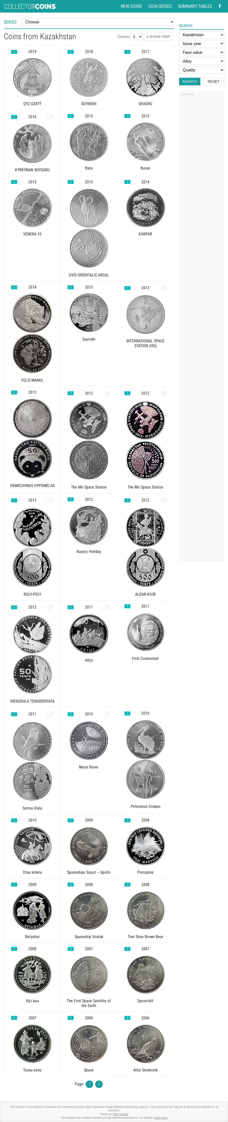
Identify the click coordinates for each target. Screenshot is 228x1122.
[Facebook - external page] (219, 6)
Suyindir (88, 339)
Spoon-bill (145, 1000)
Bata (89, 168)
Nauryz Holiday (89, 551)
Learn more (160, 1117)
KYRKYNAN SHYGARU (32, 170)
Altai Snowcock (145, 1070)
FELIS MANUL (32, 380)
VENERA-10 (32, 234)
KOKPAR (145, 234)
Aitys (89, 660)
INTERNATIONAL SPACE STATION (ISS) (145, 343)
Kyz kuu (32, 1000)
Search (189, 81)
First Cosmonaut (145, 658)
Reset (213, 81)
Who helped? (121, 1114)
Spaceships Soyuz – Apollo (88, 872)
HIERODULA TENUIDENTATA (32, 701)
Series (10, 22)
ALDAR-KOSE (145, 594)
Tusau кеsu (32, 1070)
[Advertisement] (202, 174)
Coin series (160, 6)
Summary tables (195, 6)
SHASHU (145, 103)
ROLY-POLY (32, 594)
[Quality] (201, 70)
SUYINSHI (88, 103)
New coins (131, 6)
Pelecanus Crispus (145, 806)
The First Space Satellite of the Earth (89, 1003)
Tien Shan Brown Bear (145, 936)
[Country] (201, 34)
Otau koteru (32, 872)
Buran (145, 168)
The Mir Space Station (89, 487)
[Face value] (201, 52)
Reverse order (158, 36)
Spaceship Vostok (89, 936)
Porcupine (145, 872)
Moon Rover (88, 767)
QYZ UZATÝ (32, 103)
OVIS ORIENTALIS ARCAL (89, 275)
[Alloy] (201, 61)
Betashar (32, 936)
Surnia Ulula (32, 808)
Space (89, 1070)
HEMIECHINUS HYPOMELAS (32, 485)
